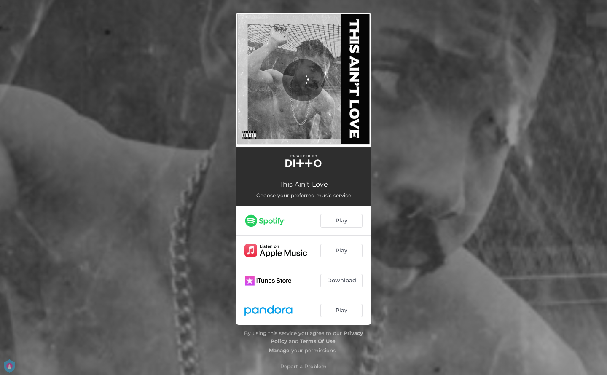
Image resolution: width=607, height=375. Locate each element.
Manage (279, 350)
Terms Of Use (318, 341)
